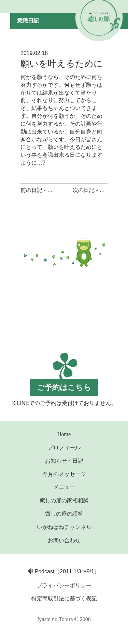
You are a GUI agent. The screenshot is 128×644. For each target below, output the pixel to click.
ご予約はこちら (64, 387)
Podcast (41, 571)
